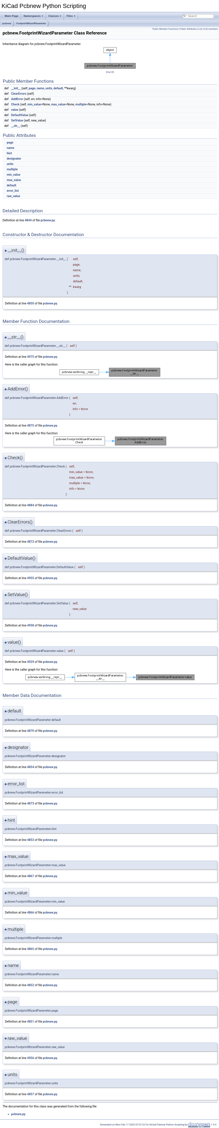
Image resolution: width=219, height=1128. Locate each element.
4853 (30, 840)
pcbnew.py (48, 220)
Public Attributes (188, 29)
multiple (80, 104)
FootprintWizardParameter (31, 23)
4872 (30, 541)
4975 (30, 356)
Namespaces (33, 16)
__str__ (15, 125)
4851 (30, 1021)
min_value (34, 104)
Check (15, 104)
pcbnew (6, 23)
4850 (30, 303)
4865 (30, 949)
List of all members (208, 29)
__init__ (16, 88)
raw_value (13, 196)
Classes (54, 16)
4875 (30, 425)
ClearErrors (18, 93)
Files (71, 16)
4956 (30, 1058)
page (32, 88)
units (48, 88)
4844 (28, 220)
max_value (58, 104)
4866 (30, 912)
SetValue (17, 120)
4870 (30, 731)
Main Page (11, 16)
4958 (30, 625)
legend (110, 72)
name (40, 88)
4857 (30, 1094)
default (58, 88)
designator (14, 158)
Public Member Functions (165, 29)
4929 (30, 662)
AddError (17, 99)
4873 (30, 803)
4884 (30, 505)
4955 (30, 578)
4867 (30, 876)
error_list (13, 190)
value (14, 109)
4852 (30, 985)
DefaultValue (19, 115)
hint (9, 153)
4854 (30, 767)
